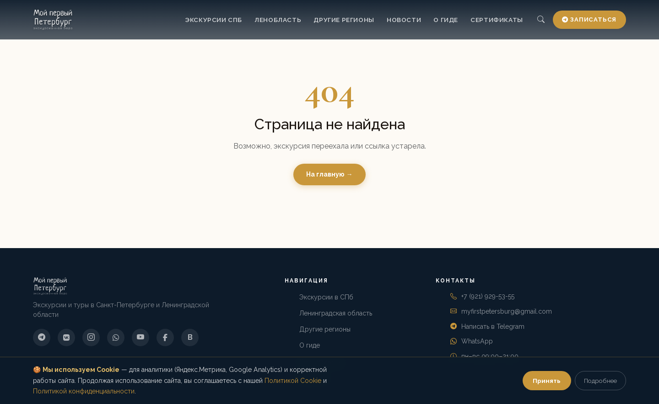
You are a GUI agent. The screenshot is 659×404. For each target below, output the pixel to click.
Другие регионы (343, 19)
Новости (404, 19)
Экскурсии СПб (213, 19)
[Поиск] (541, 20)
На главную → (329, 174)
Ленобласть (277, 19)
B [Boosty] (190, 337)
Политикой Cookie (293, 380)
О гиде (445, 19)
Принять (547, 380)
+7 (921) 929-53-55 (487, 296)
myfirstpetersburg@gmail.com (506, 311)
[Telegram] (41, 337)
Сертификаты (496, 19)
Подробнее (600, 380)
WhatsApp (477, 341)
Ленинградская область (335, 313)
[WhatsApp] (115, 337)
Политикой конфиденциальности (84, 391)
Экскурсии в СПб (326, 297)
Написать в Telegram (492, 326)
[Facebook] (165, 337)
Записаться (589, 19)
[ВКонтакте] (66, 337)
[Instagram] (91, 337)
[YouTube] (140, 337)
